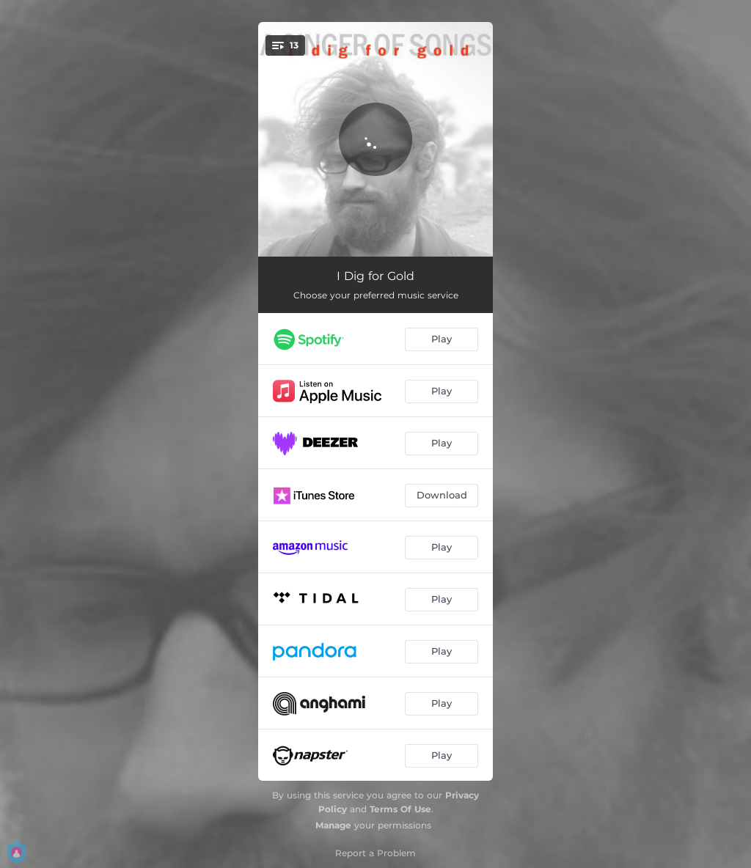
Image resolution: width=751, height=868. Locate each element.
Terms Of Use (400, 808)
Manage (333, 825)
